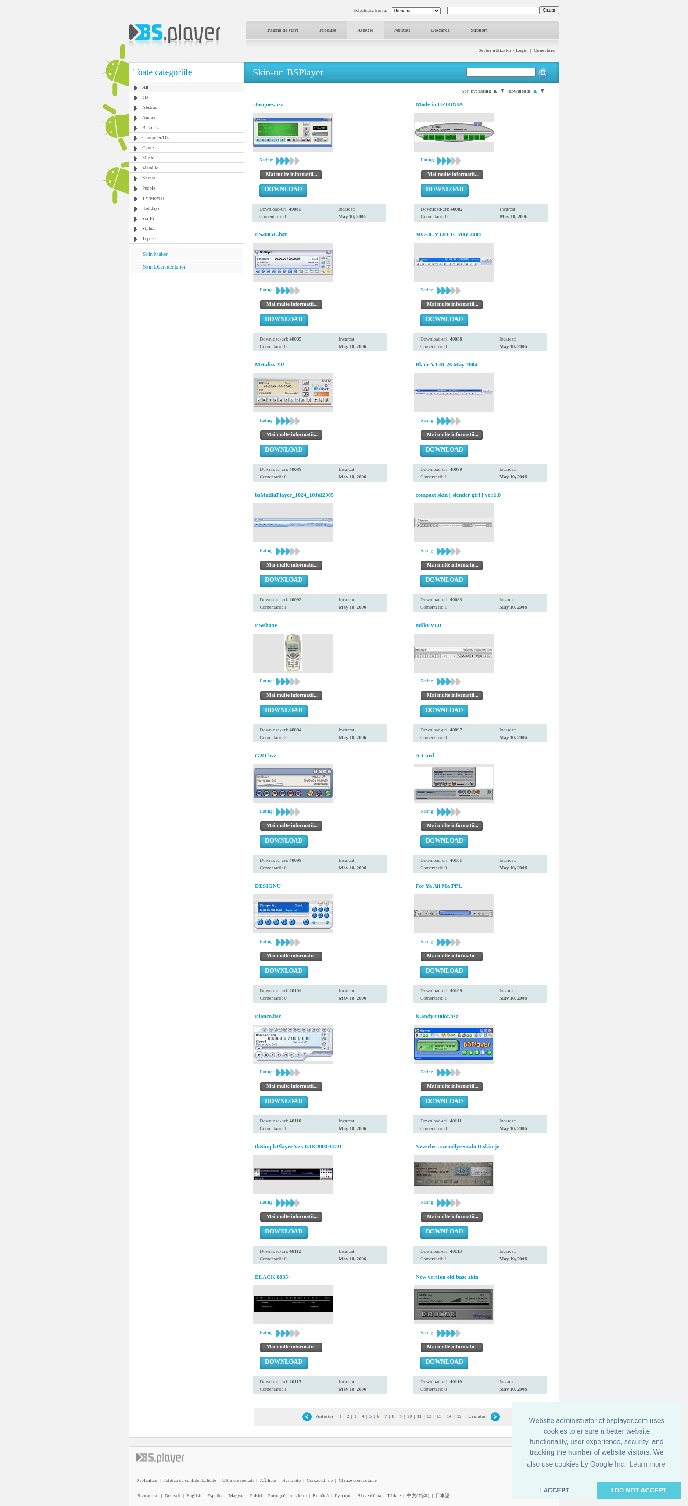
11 (419, 1416)
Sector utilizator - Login (502, 50)
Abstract (150, 107)
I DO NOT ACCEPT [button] (639, 1490)
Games (149, 147)
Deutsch (172, 1495)
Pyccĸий (343, 1495)
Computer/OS (155, 137)
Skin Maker (155, 254)
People (148, 187)
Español (214, 1495)
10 (409, 1416)
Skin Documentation (164, 267)
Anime (148, 117)
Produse (327, 29)
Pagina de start (282, 29)
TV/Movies (153, 198)
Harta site (291, 1480)
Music (148, 157)
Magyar (236, 1495)
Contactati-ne (320, 1480)
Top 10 (149, 238)
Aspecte (365, 29)
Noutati (402, 29)
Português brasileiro (287, 1495)
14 (449, 1416)
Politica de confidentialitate (189, 1480)
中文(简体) (418, 1495)
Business (150, 127)
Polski (256, 1495)
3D (145, 97)
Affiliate (268, 1480)
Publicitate (146, 1480)
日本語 (442, 1495)
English (193, 1495)
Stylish (149, 228)
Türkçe (394, 1495)
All (145, 87)
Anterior (325, 1416)
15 (459, 1416)
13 (439, 1416)
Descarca (440, 29)
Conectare (544, 50)
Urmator (477, 1416)
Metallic (150, 167)
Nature (148, 177)
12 (429, 1416)
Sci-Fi (148, 218)
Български (148, 1495)
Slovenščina (369, 1495)
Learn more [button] (647, 1464)
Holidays (151, 208)
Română (321, 1495)
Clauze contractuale (358, 1480)
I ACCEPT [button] (555, 1490)
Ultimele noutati (238, 1480)
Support (479, 29)
